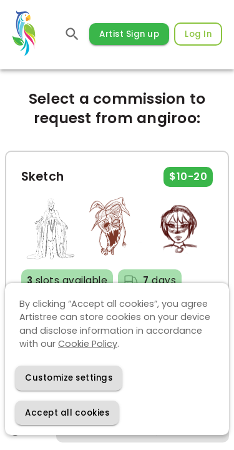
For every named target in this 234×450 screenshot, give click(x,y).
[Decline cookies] (68, 378)
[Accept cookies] (67, 413)
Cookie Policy (87, 344)
